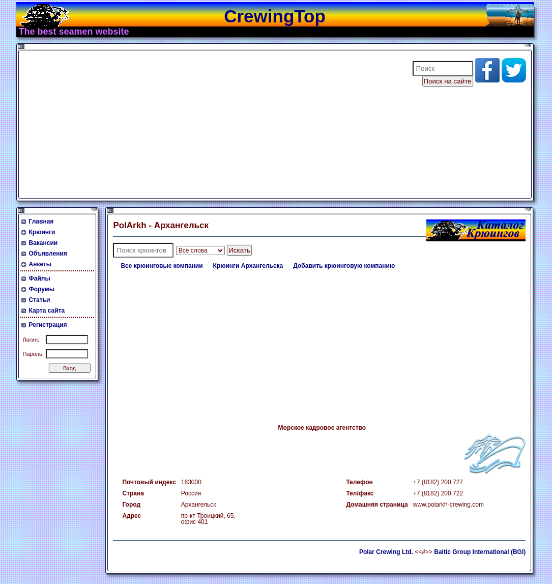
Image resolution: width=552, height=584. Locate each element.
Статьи (39, 299)
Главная (41, 221)
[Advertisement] (209, 124)
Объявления (48, 253)
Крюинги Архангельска (248, 265)
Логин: (31, 340)
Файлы (39, 278)
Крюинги (42, 232)
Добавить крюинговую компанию (344, 265)
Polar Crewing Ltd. (386, 551)
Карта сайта (47, 310)
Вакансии (43, 242)
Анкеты (40, 264)
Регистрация (48, 324)
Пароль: (33, 354)
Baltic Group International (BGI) (480, 551)
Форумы (41, 289)
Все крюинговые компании (161, 265)
